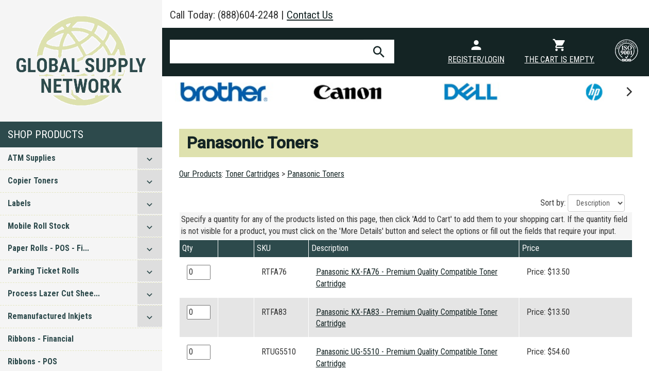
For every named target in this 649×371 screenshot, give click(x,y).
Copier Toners (33, 180)
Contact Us (310, 15)
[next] (628, 91)
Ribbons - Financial (41, 339)
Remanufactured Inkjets (50, 316)
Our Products (200, 174)
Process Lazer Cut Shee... (54, 293)
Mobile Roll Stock (38, 226)
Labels (19, 203)
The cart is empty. (559, 59)
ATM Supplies (32, 158)
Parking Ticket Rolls (43, 271)
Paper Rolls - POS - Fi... (48, 248)
